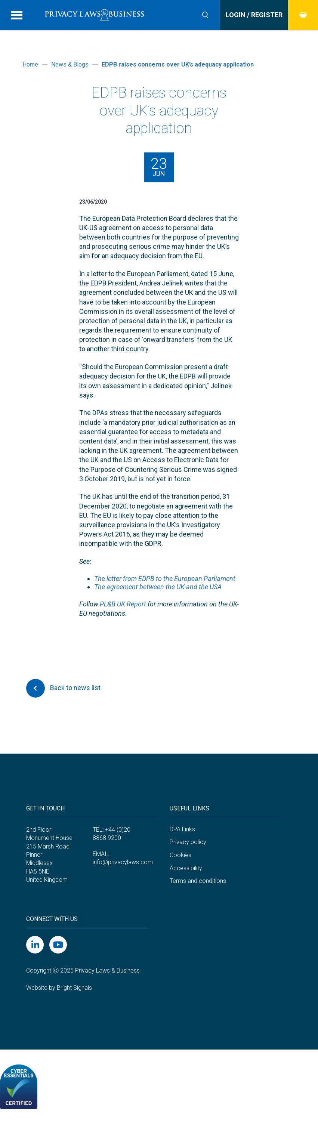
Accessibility (186, 868)
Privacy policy (188, 842)
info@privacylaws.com (123, 862)
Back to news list (63, 688)
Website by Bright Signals (59, 987)
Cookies (180, 855)
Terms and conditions (198, 880)
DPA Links (182, 829)
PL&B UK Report (123, 604)
